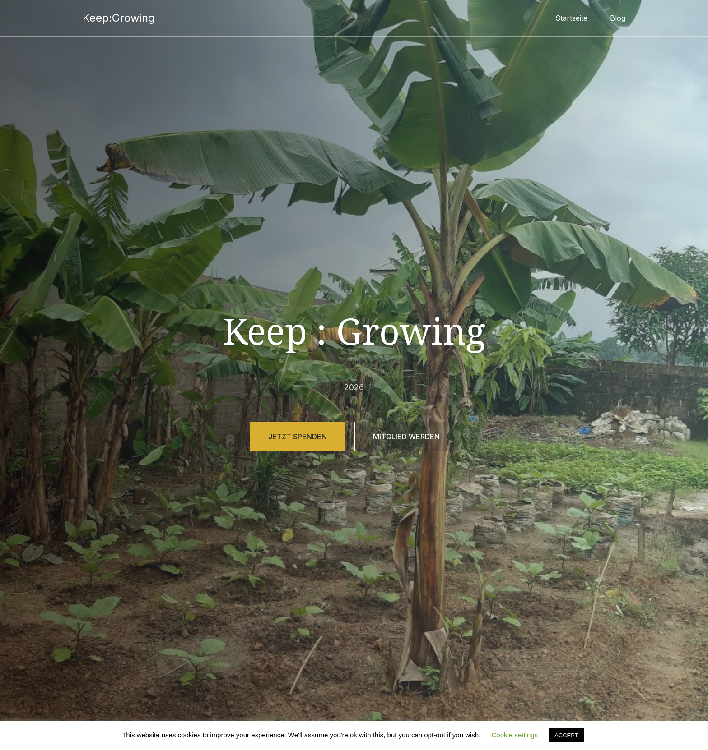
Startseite (571, 18)
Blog (617, 18)
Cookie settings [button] (515, 735)
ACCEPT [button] (566, 735)
